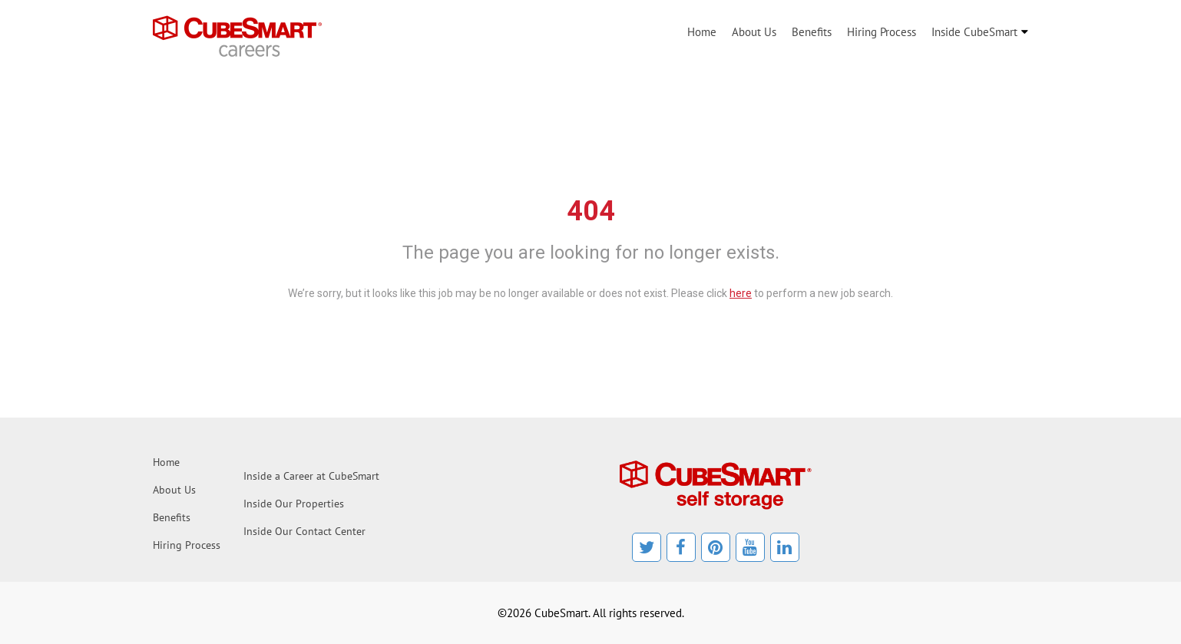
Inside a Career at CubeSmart (311, 476)
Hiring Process (881, 32)
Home (701, 32)
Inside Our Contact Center (304, 531)
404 (591, 211)
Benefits (812, 32)
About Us (754, 32)
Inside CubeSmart (974, 32)
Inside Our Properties (293, 503)
